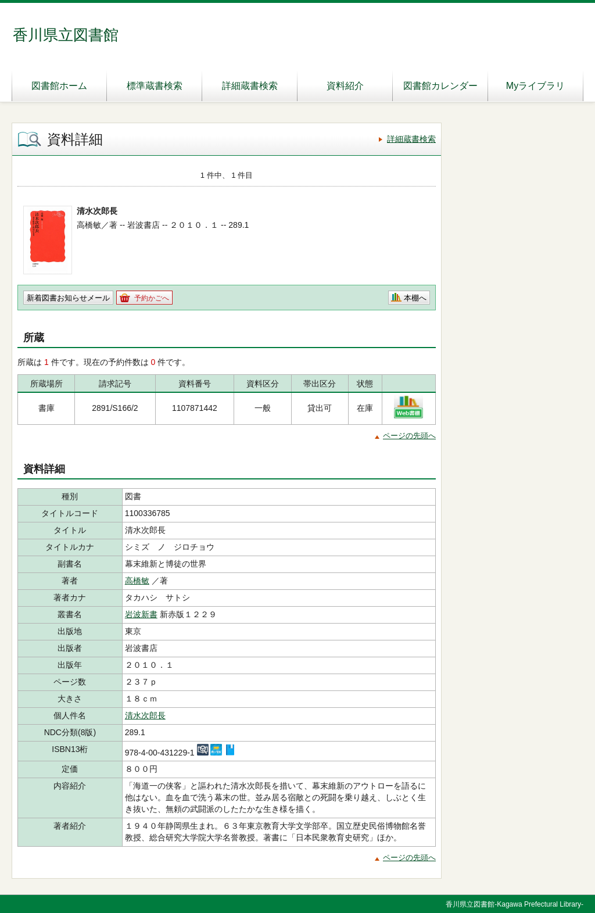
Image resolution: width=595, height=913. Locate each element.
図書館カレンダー (440, 86)
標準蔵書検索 (154, 86)
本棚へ (415, 297)
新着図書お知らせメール (68, 297)
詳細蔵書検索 (250, 86)
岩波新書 (141, 614)
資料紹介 (345, 86)
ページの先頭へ (409, 435)
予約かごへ (151, 298)
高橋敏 (137, 580)
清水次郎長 (145, 715)
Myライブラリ (535, 86)
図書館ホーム (59, 86)
